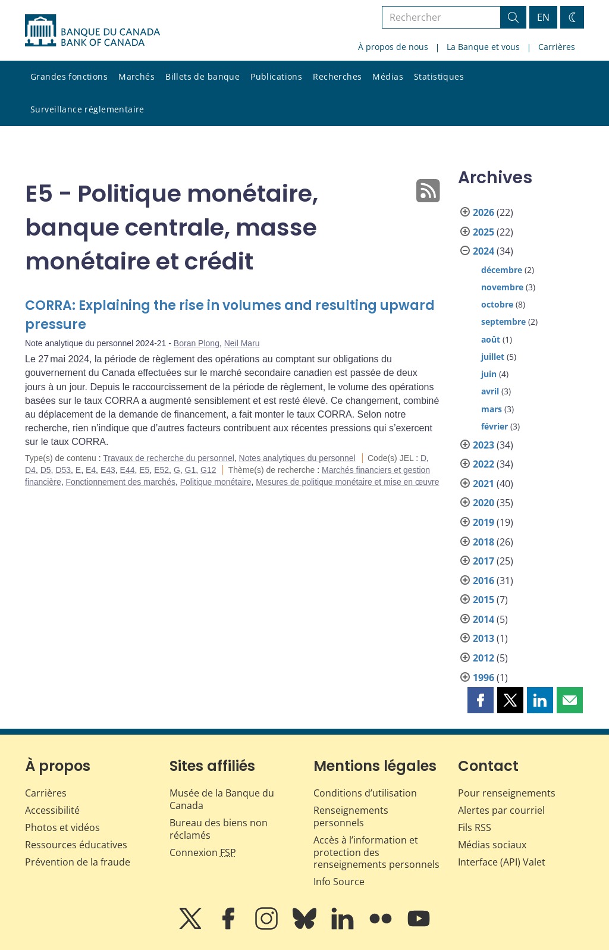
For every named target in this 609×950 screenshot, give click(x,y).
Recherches (337, 76)
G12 (208, 470)
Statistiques (439, 76)
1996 (483, 677)
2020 (483, 502)
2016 (483, 580)
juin (489, 374)
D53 (63, 470)
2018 (483, 541)
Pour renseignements (506, 792)
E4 (91, 470)
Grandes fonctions (69, 76)
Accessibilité (52, 810)
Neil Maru (242, 343)
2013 (483, 638)
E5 (144, 470)
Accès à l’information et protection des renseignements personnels (376, 852)
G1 (190, 470)
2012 (483, 657)
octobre (497, 304)
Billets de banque (202, 76)
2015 (483, 599)
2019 (483, 522)
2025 (483, 232)
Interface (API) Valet (501, 862)
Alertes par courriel (501, 810)
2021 (483, 483)
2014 (483, 619)
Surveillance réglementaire (87, 109)
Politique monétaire (216, 482)
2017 (483, 561)
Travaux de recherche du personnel (168, 458)
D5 (45, 470)
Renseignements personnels (350, 816)
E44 (127, 470)
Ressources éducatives (76, 844)
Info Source (339, 881)
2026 (483, 212)
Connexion (202, 852)
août (490, 339)
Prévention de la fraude (77, 862)
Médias (387, 76)
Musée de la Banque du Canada (221, 799)
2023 (483, 445)
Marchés (136, 76)
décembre (501, 269)
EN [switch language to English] (543, 17)
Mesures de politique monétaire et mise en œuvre (347, 482)
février (494, 426)
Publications (276, 76)
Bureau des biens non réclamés (218, 829)
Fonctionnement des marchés (120, 482)
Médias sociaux (492, 844)
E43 (108, 470)
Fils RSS (474, 827)
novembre (502, 287)
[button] (480, 700)
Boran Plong (196, 343)
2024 (483, 251)
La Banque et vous (483, 46)
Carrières (556, 46)
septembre (503, 321)
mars (491, 409)
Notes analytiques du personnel (297, 458)
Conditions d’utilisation (365, 792)
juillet (492, 356)
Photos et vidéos (62, 827)
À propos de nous (393, 46)
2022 (483, 464)
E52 (161, 470)
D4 (30, 470)
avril (490, 391)
